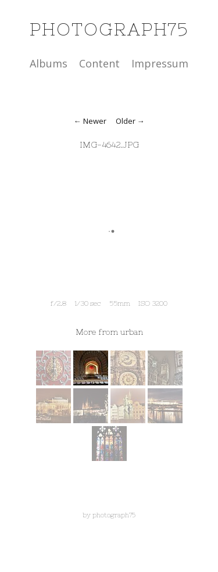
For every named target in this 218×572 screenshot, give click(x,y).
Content (99, 63)
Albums (48, 63)
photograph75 (109, 29)
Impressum (159, 63)
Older (125, 121)
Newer (94, 121)
